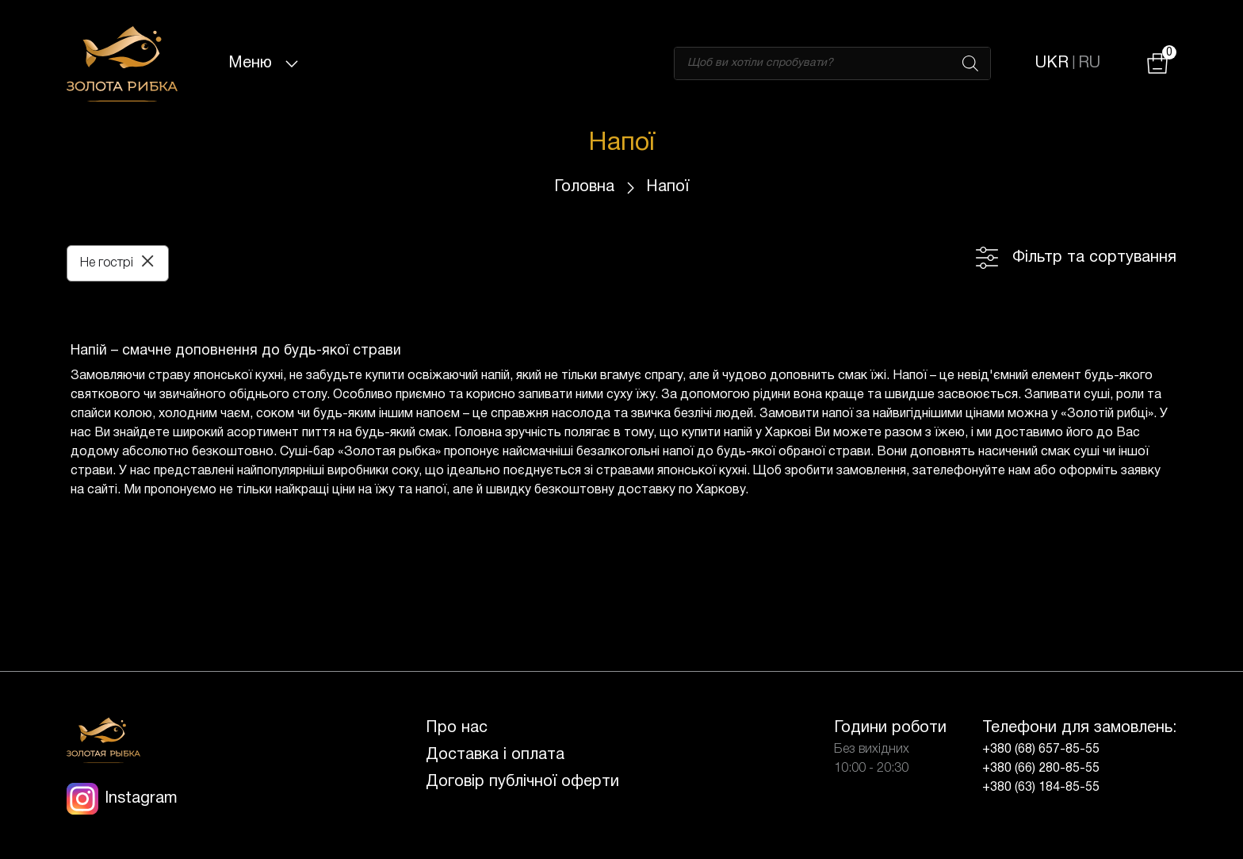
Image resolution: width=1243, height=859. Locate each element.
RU (1089, 63)
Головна (584, 187)
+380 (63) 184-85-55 (1041, 787)
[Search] (970, 63)
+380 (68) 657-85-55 (1041, 749)
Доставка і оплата (495, 755)
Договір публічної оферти (522, 782)
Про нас (457, 728)
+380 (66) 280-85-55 (1041, 768)
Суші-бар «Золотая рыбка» (360, 452)
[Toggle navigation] (291, 63)
